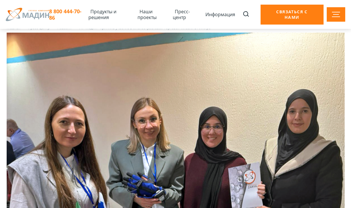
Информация (220, 14)
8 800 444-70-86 (65, 14)
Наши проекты (147, 14)
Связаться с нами (291, 14)
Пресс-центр (181, 14)
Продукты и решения (102, 14)
